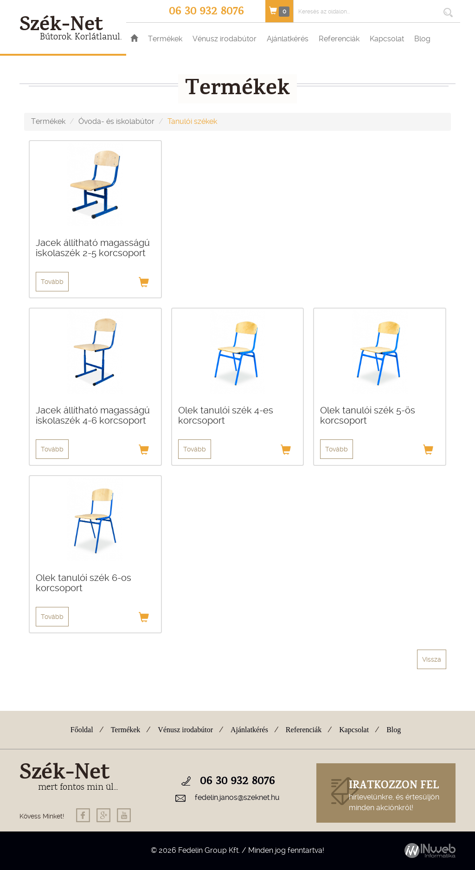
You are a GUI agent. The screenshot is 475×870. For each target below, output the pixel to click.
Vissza (431, 659)
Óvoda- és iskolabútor (116, 121)
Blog (422, 38)
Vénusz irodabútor (225, 38)
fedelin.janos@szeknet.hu (237, 797)
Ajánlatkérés (287, 38)
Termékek (165, 38)
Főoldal (82, 730)
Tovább (52, 281)
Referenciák (339, 38)
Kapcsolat (387, 38)
